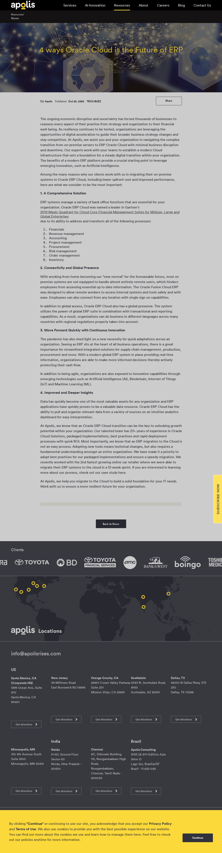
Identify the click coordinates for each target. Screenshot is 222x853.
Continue (197, 838)
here (137, 834)
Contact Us (202, 5)
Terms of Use (26, 829)
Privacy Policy (160, 823)
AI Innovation (95, 5)
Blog (181, 5)
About (143, 5)
